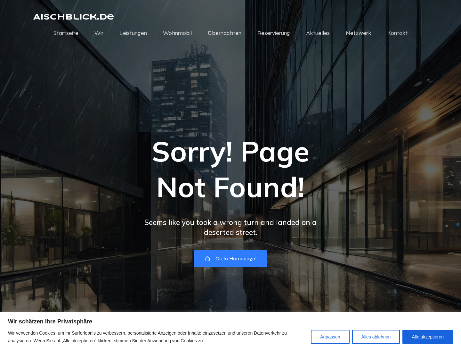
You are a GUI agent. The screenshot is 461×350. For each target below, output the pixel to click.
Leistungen (133, 33)
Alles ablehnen (376, 336)
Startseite (65, 33)
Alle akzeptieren (428, 336)
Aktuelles (318, 33)
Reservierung (273, 33)
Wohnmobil (177, 33)
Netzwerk (358, 33)
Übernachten (224, 33)
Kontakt (397, 33)
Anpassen (330, 336)
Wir (98, 33)
